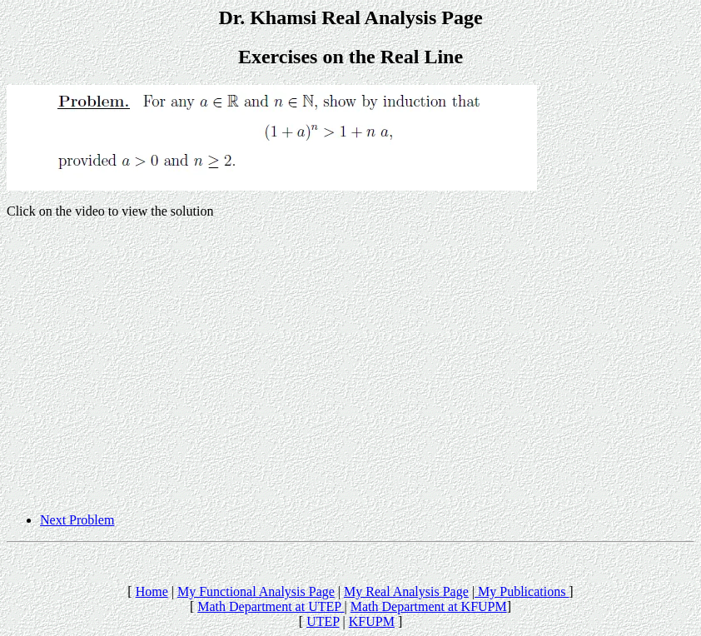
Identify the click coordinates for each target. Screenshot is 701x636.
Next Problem (77, 520)
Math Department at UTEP (270, 606)
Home (152, 591)
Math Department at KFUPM (428, 606)
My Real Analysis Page (406, 591)
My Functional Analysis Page (256, 591)
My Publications (522, 591)
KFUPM (372, 621)
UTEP (322, 621)
